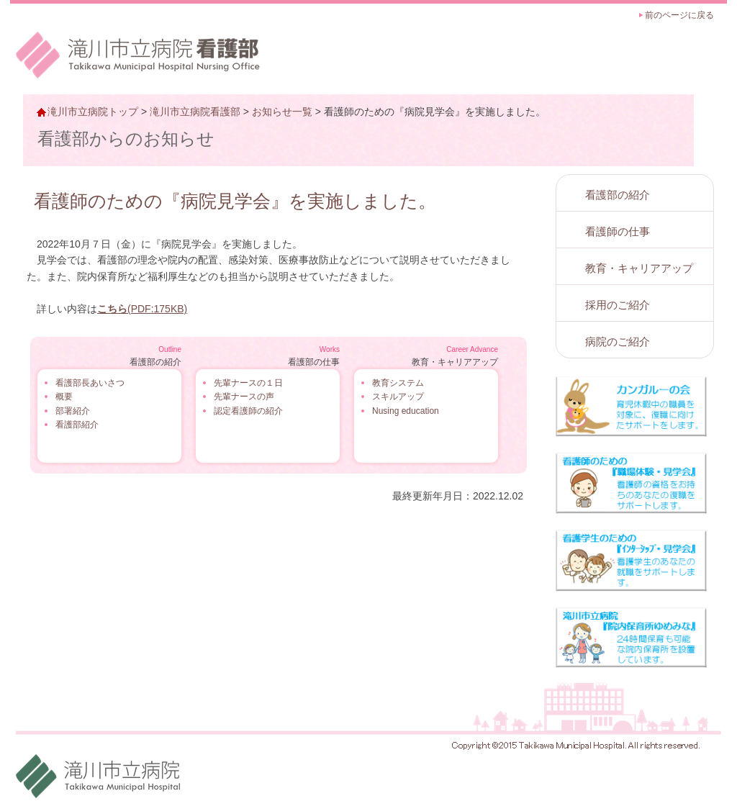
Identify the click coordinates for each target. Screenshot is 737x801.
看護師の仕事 (617, 231)
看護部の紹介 (617, 195)
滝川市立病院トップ (93, 111)
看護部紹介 (77, 425)
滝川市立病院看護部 (195, 111)
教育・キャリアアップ (639, 268)
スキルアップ (398, 397)
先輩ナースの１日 (248, 383)
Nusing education (405, 411)
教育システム (398, 383)
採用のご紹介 (617, 305)
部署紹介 (72, 411)
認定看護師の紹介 (248, 411)
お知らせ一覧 (282, 111)
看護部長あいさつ (90, 383)
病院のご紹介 (617, 341)
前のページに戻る (679, 15)
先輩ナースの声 (244, 397)
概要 (64, 397)
